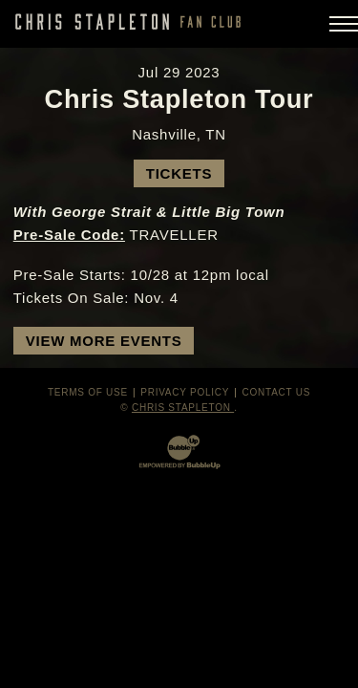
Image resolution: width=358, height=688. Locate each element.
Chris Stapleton (183, 407)
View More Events (104, 341)
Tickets (179, 173)
